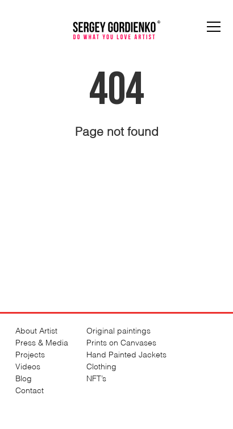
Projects (30, 354)
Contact (29, 389)
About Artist (36, 330)
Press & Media (41, 342)
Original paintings (118, 330)
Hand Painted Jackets (126, 354)
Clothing (101, 366)
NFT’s (96, 378)
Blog (23, 378)
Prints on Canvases (121, 342)
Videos (27, 366)
